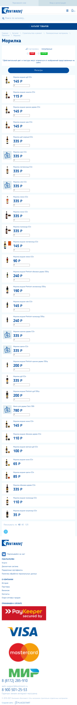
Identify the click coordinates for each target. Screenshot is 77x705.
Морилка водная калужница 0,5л (25, 511)
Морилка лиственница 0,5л (22, 167)
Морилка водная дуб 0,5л (22, 77)
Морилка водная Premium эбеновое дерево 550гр (31, 272)
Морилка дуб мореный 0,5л (23, 137)
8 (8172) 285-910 (15, 681)
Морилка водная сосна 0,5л (23, 460)
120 (26, 525)
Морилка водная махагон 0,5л (24, 92)
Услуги (4, 563)
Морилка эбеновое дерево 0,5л (24, 485)
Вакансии (5, 591)
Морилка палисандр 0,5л (22, 227)
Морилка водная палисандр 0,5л (25, 498)
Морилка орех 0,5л (20, 152)
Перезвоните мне (19, 3)
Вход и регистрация (58, 3)
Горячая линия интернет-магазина (19, 693)
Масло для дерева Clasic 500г (23, 406)
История (5, 583)
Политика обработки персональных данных (19, 574)
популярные (46, 49)
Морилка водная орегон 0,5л (23, 472)
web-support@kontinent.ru (15, 686)
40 (19, 525)
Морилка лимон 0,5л (20, 197)
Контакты (5, 594)
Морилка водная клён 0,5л (22, 302)
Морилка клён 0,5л (20, 182)
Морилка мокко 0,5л (20, 212)
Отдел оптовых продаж (11, 598)
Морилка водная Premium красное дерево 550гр (30, 361)
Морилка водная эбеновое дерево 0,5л (27, 434)
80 (23, 525)
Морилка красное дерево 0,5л (23, 331)
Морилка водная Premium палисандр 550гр (28, 316)
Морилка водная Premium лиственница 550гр (29, 287)
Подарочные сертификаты (12, 570)
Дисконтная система (10, 567)
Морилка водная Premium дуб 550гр (26, 391)
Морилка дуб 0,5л (19, 376)
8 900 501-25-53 (14, 690)
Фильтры (38, 70)
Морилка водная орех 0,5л (22, 122)
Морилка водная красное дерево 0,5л (26, 107)
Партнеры (6, 587)
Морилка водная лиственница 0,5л (25, 242)
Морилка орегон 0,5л (20, 346)
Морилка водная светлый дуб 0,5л (25, 447)
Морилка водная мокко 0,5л (23, 421)
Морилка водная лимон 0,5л (23, 257)
